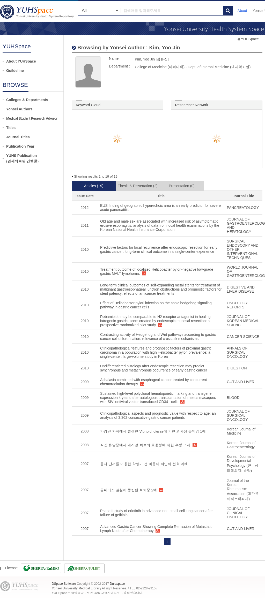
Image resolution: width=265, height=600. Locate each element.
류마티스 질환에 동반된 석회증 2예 (128, 490)
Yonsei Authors (19, 109)
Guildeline (15, 71)
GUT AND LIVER (240, 382)
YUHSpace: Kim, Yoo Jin (37, 11)
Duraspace (117, 584)
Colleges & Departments (27, 100)
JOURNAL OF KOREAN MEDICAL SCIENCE (243, 321)
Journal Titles (18, 137)
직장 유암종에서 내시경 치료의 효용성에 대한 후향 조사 (145, 445)
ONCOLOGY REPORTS (237, 305)
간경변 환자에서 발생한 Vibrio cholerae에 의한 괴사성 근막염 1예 (153, 431)
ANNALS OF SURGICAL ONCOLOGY (237, 352)
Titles (11, 128)
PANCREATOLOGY (243, 208)
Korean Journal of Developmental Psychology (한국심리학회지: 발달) (243, 463)
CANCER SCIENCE (243, 337)
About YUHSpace (21, 61)
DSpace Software (64, 584)
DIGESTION (237, 368)
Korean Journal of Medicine (241, 431)
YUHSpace (250, 39)
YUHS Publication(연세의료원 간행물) (22, 158)
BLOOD (233, 398)
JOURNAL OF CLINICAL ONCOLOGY (238, 513)
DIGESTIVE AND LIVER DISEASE (241, 289)
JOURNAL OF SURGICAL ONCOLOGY (238, 415)
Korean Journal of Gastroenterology (241, 445)
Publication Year (20, 146)
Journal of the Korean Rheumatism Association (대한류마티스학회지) (243, 490)
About (242, 11)
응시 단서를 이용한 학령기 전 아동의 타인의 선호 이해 (144, 464)
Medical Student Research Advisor (31, 118)
